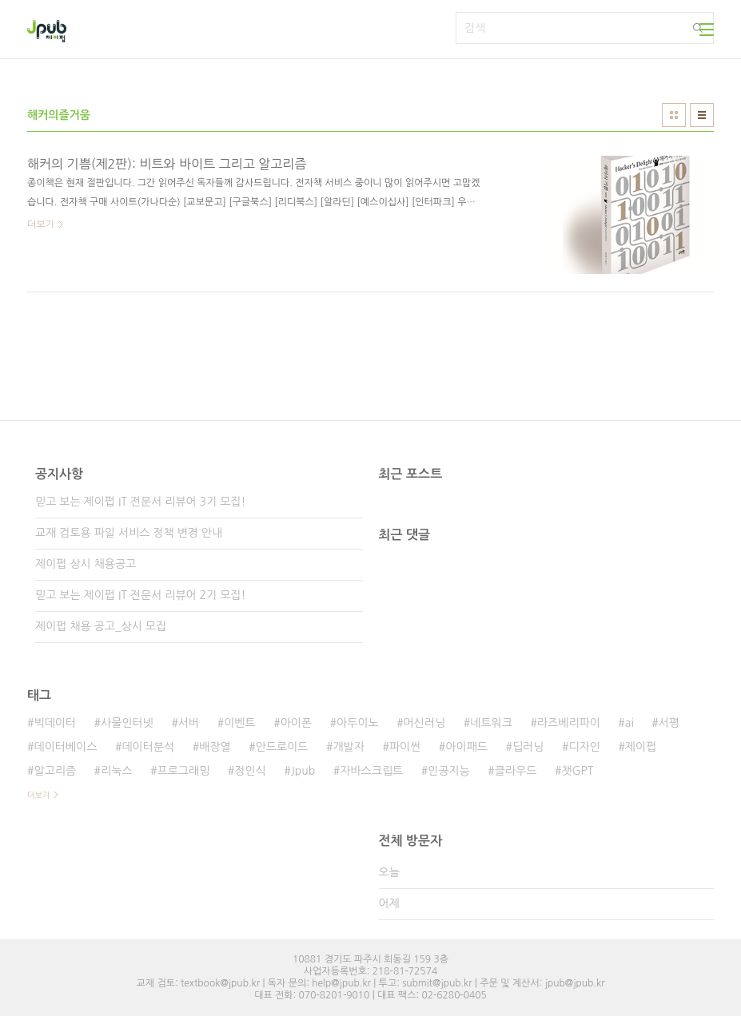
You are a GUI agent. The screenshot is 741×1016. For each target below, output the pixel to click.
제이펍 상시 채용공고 (85, 564)
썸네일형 (674, 115)
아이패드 (466, 746)
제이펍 (640, 746)
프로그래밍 (183, 770)
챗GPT (577, 770)
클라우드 (516, 770)
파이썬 (404, 746)
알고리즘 (55, 770)
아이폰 (296, 722)
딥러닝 (528, 746)
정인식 (249, 770)
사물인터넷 (127, 722)
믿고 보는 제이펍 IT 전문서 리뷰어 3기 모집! (140, 501)
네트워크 (491, 722)
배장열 (214, 746)
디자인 (584, 746)
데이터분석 (148, 746)
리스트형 (702, 115)
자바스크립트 (371, 770)
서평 (669, 722)
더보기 (38, 795)
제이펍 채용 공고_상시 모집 (100, 626)
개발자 (348, 746)
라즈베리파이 (568, 722)
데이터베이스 (65, 746)
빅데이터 (55, 722)
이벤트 (239, 722)
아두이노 (358, 722)
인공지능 (449, 770)
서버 (188, 722)
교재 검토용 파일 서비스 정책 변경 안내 (128, 532)
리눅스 (116, 770)
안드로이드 (282, 746)
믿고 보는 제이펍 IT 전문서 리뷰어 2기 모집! (140, 595)
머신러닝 (425, 722)
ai (629, 722)
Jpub (303, 770)
